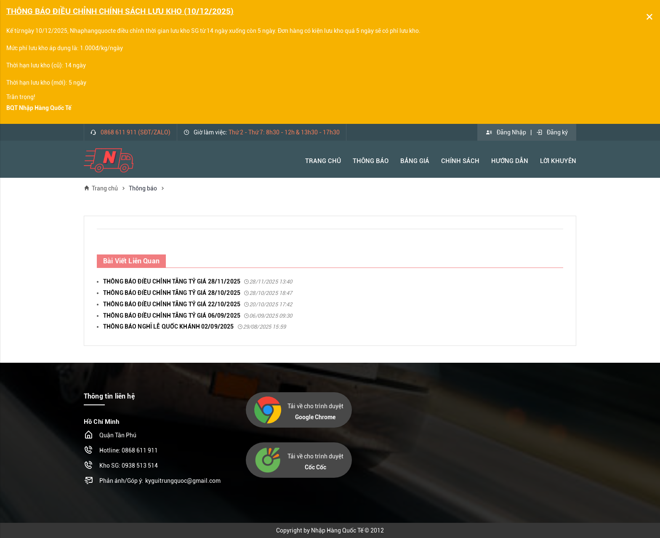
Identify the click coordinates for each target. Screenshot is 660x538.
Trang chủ (101, 188)
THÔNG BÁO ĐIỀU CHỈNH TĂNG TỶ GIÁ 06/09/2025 (198, 315)
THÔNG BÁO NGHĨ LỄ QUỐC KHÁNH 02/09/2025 (194, 326)
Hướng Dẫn (509, 161)
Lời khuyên (558, 161)
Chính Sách (460, 161)
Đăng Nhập (506, 132)
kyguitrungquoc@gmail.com (183, 480)
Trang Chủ (323, 161)
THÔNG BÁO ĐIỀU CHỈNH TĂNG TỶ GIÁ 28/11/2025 (198, 281)
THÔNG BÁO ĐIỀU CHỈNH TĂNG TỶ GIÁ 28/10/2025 (198, 292)
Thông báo (371, 161)
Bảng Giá (414, 161)
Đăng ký (552, 132)
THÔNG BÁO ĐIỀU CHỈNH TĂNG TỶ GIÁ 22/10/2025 (198, 304)
